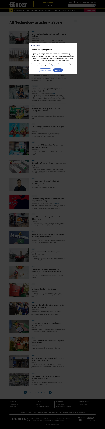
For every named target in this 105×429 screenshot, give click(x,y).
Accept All (58, 70)
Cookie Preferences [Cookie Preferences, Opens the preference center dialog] (45, 70)
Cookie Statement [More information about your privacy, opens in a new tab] (53, 66)
